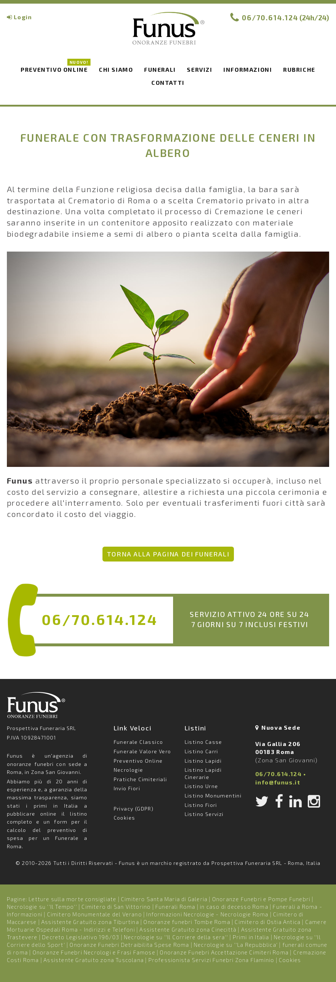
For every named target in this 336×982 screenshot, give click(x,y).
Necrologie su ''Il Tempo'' (42, 906)
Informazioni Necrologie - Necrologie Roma (207, 914)
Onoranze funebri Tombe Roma (186, 922)
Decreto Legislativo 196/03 (81, 937)
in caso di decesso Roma (234, 906)
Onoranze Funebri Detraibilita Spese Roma (129, 944)
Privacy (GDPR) (134, 808)
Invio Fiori (127, 788)
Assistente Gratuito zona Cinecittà (187, 929)
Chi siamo (116, 69)
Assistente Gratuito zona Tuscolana (93, 960)
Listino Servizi (204, 814)
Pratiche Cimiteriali (140, 779)
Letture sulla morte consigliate (72, 899)
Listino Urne (201, 786)
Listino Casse (203, 742)
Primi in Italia (251, 937)
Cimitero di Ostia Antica (268, 922)
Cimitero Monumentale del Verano (94, 914)
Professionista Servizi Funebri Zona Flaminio (211, 960)
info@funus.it (278, 782)
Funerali (160, 69)
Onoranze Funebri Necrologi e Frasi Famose (94, 952)
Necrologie (128, 770)
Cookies (124, 818)
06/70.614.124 (270, 17)
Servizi (199, 69)
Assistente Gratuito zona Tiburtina (90, 922)
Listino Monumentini (213, 795)
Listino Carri (201, 751)
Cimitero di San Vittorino (116, 906)
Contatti (168, 82)
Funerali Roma (175, 906)
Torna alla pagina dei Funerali (168, 554)
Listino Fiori (201, 805)
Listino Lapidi (203, 761)
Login (23, 16)
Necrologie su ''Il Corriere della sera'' (176, 937)
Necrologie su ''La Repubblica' (236, 944)
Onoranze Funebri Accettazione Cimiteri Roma (224, 952)
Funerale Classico (138, 742)
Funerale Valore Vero (142, 751)
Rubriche (299, 69)
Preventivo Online (56, 68)
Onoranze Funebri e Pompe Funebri (261, 899)
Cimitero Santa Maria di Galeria (164, 899)
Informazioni (247, 69)
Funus (168, 33)
